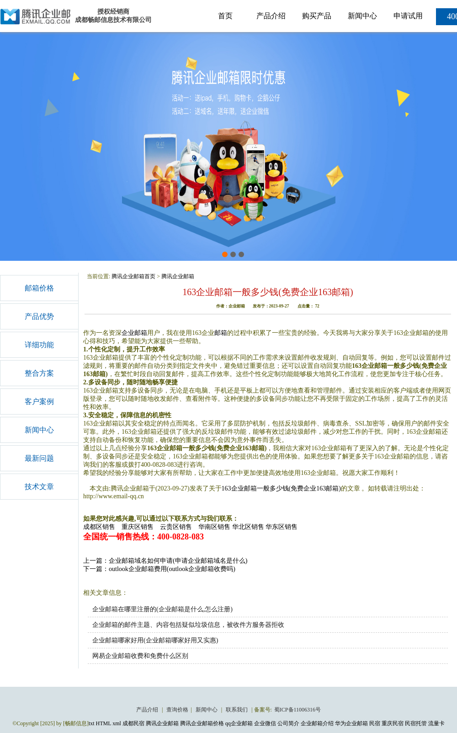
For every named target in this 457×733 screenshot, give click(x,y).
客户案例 (39, 401)
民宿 (374, 723)
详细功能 (39, 345)
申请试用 (408, 16)
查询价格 (177, 709)
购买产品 (316, 16)
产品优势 (39, 316)
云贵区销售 (176, 526)
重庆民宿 (393, 723)
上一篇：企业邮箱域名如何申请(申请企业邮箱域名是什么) (165, 560)
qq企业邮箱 (239, 723)
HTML (104, 723)
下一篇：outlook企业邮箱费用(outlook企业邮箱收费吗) (159, 569)
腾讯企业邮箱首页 (133, 276)
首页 (225, 16)
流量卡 (436, 723)
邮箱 (220, 332)
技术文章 (39, 486)
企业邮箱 (134, 332)
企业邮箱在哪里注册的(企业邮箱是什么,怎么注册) (162, 609)
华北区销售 (248, 526)
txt (92, 723)
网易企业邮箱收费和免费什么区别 (140, 655)
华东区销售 (282, 526)
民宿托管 (416, 723)
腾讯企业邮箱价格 (202, 723)
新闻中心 (362, 16)
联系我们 (237, 709)
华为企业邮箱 (351, 723)
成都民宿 (133, 723)
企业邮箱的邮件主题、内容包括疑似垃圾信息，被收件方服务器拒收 (188, 624)
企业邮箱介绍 (317, 723)
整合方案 (39, 373)
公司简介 (288, 723)
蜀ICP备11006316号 (297, 709)
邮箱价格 (39, 288)
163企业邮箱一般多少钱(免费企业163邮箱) (281, 488)
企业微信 (265, 723)
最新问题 (39, 458)
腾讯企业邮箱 (177, 276)
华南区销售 (214, 526)
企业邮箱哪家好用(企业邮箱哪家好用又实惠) (155, 640)
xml (116, 723)
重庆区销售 (138, 526)
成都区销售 (99, 526)
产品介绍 (271, 16)
